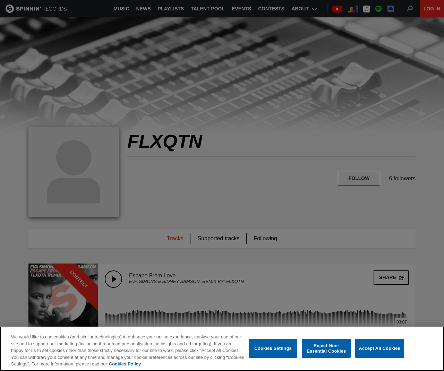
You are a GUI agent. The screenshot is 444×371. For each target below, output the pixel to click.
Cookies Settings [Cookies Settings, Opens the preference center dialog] (273, 348)
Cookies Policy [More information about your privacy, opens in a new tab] (125, 364)
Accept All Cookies (379, 348)
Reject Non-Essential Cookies (326, 348)
